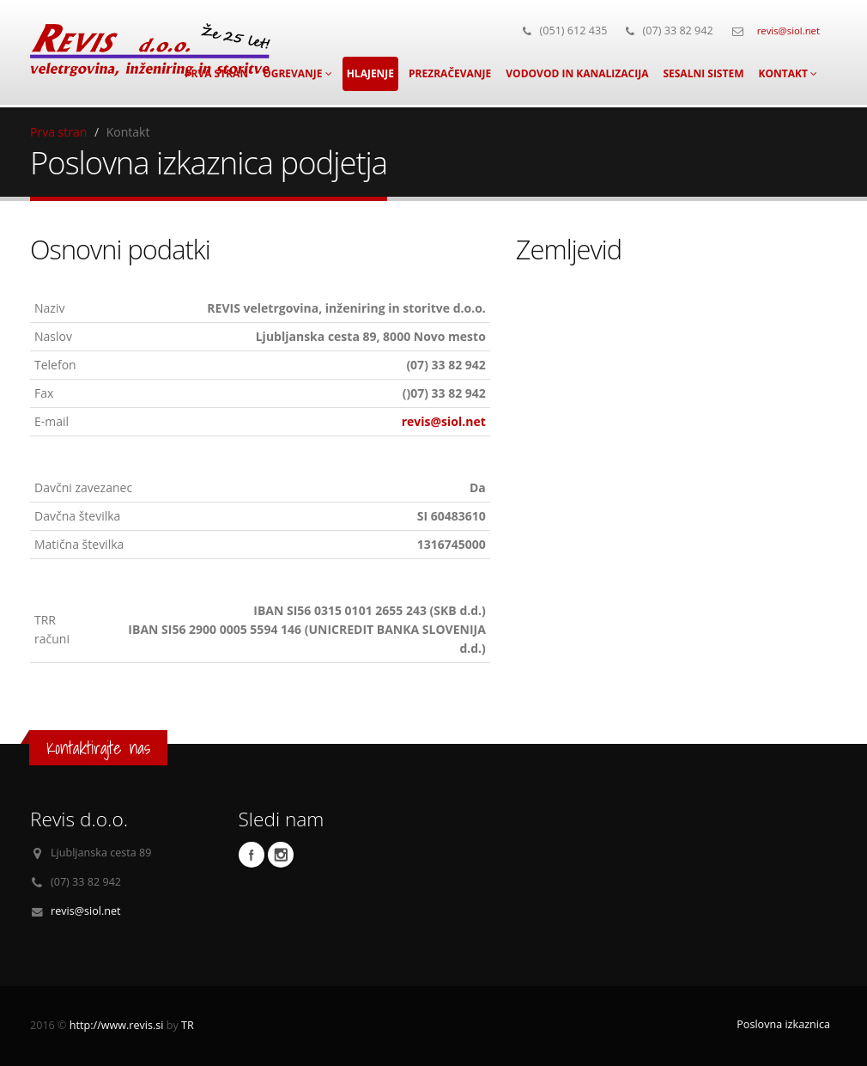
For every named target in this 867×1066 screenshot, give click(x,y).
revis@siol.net (788, 30)
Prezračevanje (450, 73)
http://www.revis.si (117, 1025)
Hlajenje (370, 73)
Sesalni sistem (703, 73)
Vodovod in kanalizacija (577, 73)
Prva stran (58, 132)
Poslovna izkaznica (783, 1024)
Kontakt (787, 73)
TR (187, 1025)
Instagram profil (281, 855)
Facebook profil (251, 855)
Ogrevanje (297, 73)
